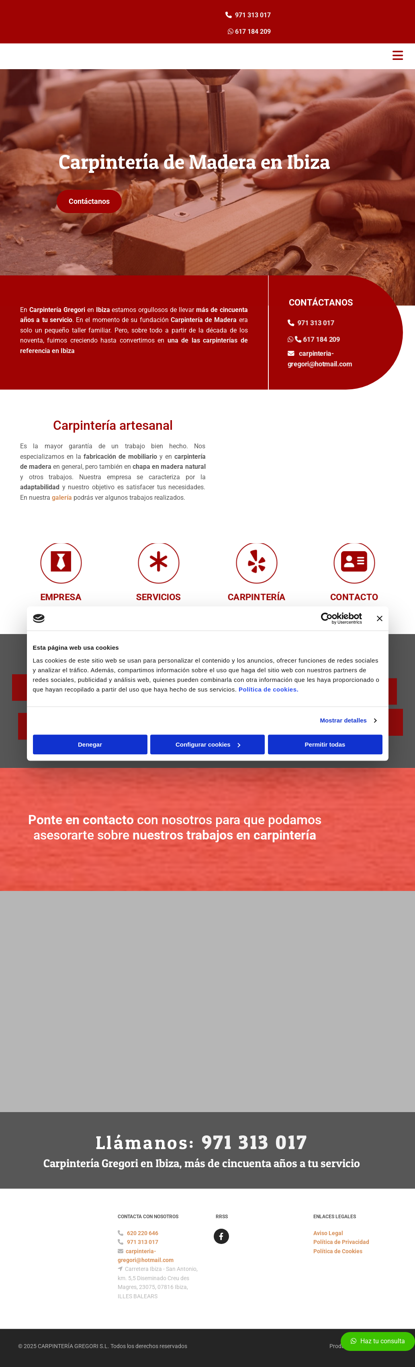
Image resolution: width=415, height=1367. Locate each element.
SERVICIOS (158, 597)
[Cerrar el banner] (379, 618)
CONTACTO (354, 597)
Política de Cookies (337, 1251)
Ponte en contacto (81, 819)
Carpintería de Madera (204, 320)
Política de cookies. (268, 689)
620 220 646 (142, 1233)
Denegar (90, 744)
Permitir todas (325, 744)
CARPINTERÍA (256, 597)
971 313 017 (253, 15)
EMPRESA (60, 597)
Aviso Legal (328, 1233)
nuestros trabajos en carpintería (224, 835)
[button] (89, 201)
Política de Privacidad (341, 1242)
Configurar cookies (208, 744)
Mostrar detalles (343, 720)
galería (62, 497)
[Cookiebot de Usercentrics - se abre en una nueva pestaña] (327, 618)
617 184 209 (253, 31)
